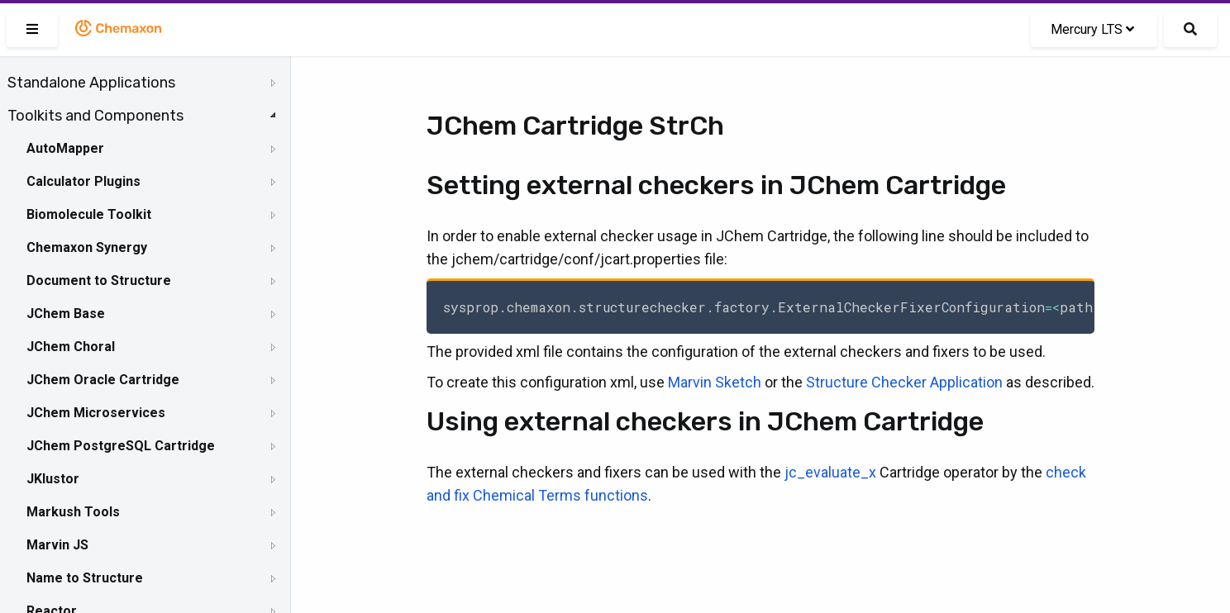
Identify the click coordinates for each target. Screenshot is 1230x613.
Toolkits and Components (95, 116)
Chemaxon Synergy (86, 247)
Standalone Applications (91, 83)
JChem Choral (70, 346)
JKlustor (52, 479)
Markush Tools (73, 512)
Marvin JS (57, 545)
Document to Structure (98, 280)
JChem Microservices (95, 413)
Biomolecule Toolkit (88, 214)
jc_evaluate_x (830, 472)
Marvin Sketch (714, 382)
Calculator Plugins (83, 181)
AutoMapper (65, 148)
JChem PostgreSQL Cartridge (120, 446)
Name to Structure (84, 578)
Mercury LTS (1092, 29)
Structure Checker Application (904, 382)
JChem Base (65, 313)
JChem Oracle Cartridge (102, 379)
